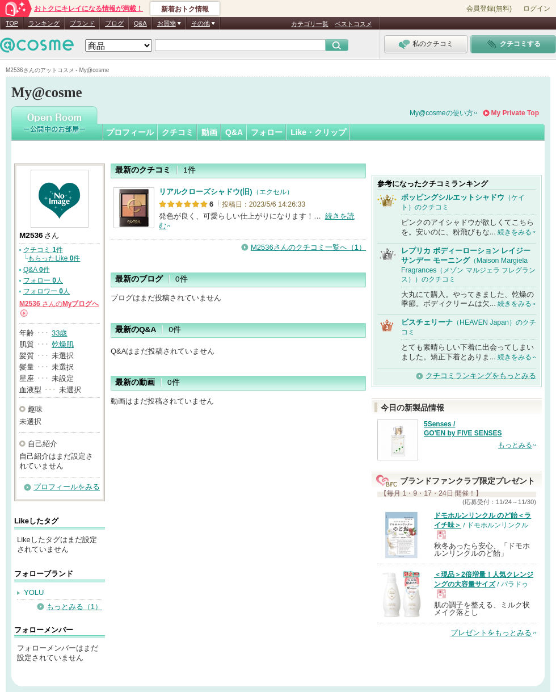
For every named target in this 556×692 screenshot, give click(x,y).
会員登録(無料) (489, 8)
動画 (209, 132)
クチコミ (177, 132)
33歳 (59, 333)
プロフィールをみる (66, 487)
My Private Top (515, 113)
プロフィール (130, 132)
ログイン (536, 8)
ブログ (114, 23)
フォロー (267, 132)
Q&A (140, 23)
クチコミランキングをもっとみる (481, 375)
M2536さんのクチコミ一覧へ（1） (308, 247)
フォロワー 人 (46, 291)
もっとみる (515, 445)
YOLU (34, 592)
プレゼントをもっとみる (491, 632)
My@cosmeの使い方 (441, 113)
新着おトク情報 (185, 9)
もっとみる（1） (74, 606)
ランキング (44, 23)
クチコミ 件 (43, 250)
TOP (12, 23)
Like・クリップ (318, 132)
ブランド (82, 23)
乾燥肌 (63, 344)
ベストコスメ (353, 23)
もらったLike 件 (54, 258)
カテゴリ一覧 (309, 23)
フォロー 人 (43, 280)
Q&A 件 (36, 270)
